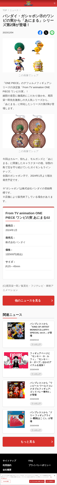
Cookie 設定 (6, 481)
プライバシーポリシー (40, 465)
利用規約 (7, 465)
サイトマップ (9, 461)
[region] (28, 479)
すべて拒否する (50, 481)
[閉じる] (54, 475)
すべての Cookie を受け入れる (37, 481)
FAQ (31, 461)
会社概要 (7, 470)
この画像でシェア (28, 75)
